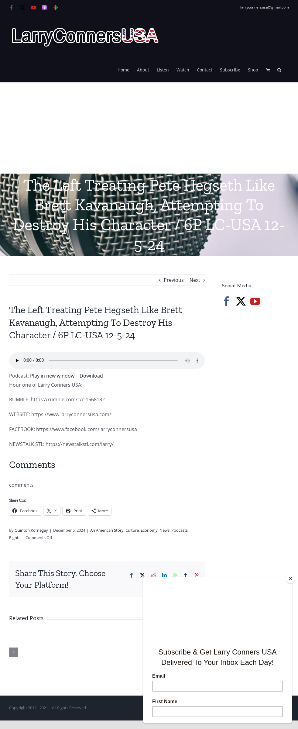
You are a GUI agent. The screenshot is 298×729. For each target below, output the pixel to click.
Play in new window (52, 375)
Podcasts (179, 530)
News (164, 530)
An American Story (107, 530)
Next (195, 280)
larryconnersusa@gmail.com (264, 7)
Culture (132, 530)
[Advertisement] (149, 128)
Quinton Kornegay (31, 530)
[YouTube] (255, 301)
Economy (149, 530)
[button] (279, 69)
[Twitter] (241, 301)
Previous (174, 280)
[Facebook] (226, 301)
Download (91, 375)
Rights (14, 537)
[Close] (290, 578)
